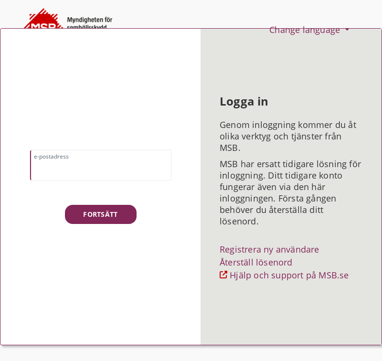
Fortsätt (100, 214)
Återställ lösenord (256, 262)
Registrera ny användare (269, 249)
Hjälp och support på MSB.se (288, 275)
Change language (305, 29)
